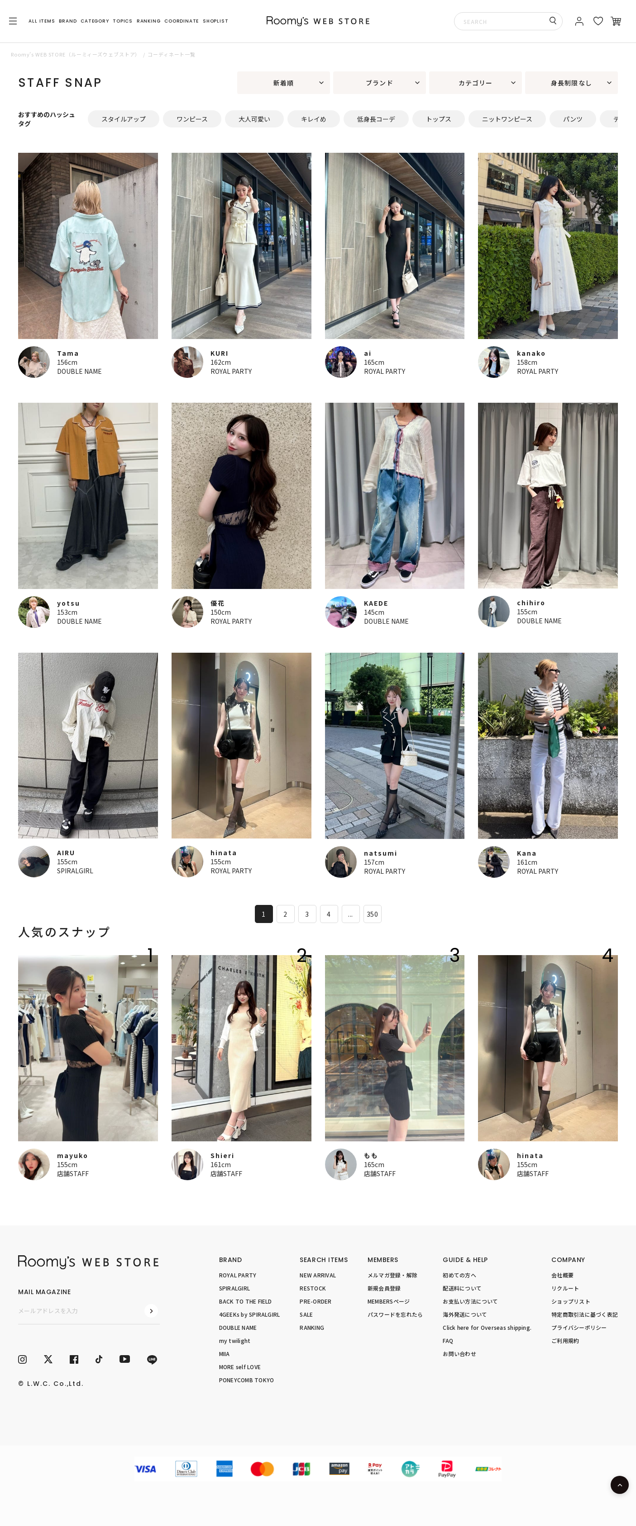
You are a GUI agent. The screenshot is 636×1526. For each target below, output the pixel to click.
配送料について (462, 1288)
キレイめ (313, 118)
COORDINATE (181, 21)
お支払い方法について (470, 1301)
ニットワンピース (507, 118)
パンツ (573, 118)
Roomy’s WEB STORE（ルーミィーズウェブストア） (75, 54)
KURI (219, 353)
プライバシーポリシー (579, 1327)
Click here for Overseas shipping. (487, 1327)
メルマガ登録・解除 (392, 1275)
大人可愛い (254, 118)
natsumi (380, 852)
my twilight (235, 1340)
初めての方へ (459, 1275)
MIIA (224, 1353)
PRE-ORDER (315, 1301)
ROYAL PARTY (231, 371)
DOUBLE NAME (79, 371)
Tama (68, 353)
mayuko (72, 1155)
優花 (217, 603)
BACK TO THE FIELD (245, 1301)
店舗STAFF (73, 1173)
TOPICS (123, 21)
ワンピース (192, 118)
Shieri (222, 1155)
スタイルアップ (123, 118)
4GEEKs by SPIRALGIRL (249, 1314)
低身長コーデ (376, 118)
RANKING (149, 21)
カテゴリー (476, 82)
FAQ (448, 1340)
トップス (438, 118)
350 (372, 913)
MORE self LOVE (240, 1367)
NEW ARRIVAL (318, 1275)
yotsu (68, 603)
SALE (306, 1314)
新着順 (283, 82)
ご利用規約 (565, 1340)
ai (368, 353)
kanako (531, 353)
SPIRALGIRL (75, 870)
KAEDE (376, 603)
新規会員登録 (384, 1288)
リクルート (565, 1288)
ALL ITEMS (42, 21)
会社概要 (562, 1275)
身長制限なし (571, 82)
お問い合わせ (459, 1353)
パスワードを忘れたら (395, 1314)
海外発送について (465, 1314)
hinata (223, 852)
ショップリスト (570, 1301)
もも (371, 1155)
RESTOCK (313, 1288)
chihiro (531, 602)
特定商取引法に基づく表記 (584, 1314)
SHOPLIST (215, 21)
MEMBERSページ (389, 1301)
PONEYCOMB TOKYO (246, 1380)
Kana (527, 852)
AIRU (66, 852)
